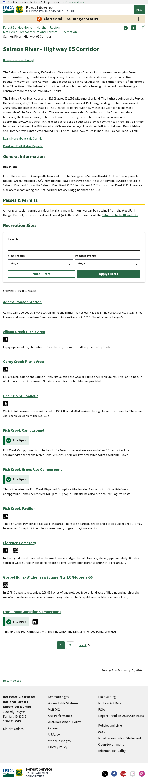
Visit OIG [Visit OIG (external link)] (54, 709)
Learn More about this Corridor (23, 138)
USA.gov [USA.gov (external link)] (54, 734)
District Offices (13, 729)
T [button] (134, 28)
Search (13, 239)
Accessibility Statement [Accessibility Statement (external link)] (65, 703)
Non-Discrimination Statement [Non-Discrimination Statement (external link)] (119, 738)
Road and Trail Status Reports (23, 146)
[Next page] (85, 645)
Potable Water (85, 256)
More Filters (41, 274)
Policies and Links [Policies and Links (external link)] (110, 725)
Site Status (16, 256)
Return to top (12, 680)
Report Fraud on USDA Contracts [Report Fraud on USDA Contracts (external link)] (121, 716)
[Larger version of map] (18, 60)
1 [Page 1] (61, 645)
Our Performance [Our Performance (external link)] (60, 716)
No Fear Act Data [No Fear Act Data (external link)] (109, 703)
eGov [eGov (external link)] (101, 732)
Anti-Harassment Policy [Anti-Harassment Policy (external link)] (64, 722)
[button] (125, 27)
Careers (53, 728)
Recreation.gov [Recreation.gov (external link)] (58, 697)
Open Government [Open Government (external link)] (111, 744)
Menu (139, 9)
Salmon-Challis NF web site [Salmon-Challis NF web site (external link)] (120, 215)
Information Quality (112, 751)
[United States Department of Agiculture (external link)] (9, 9)
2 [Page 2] (70, 645)
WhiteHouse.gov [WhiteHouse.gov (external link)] (59, 741)
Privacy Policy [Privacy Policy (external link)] (57, 747)
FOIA (101, 709)
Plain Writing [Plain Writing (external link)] (107, 697)
